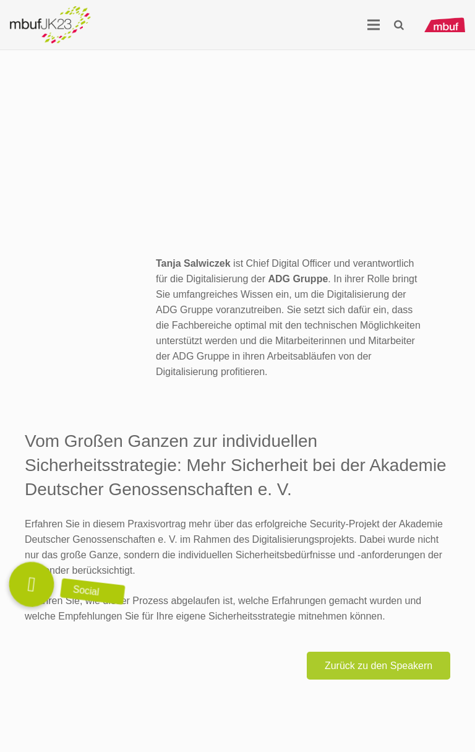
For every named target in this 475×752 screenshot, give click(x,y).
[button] (398, 25)
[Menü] (373, 24)
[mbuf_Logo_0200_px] (444, 25)
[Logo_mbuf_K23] (50, 24)
